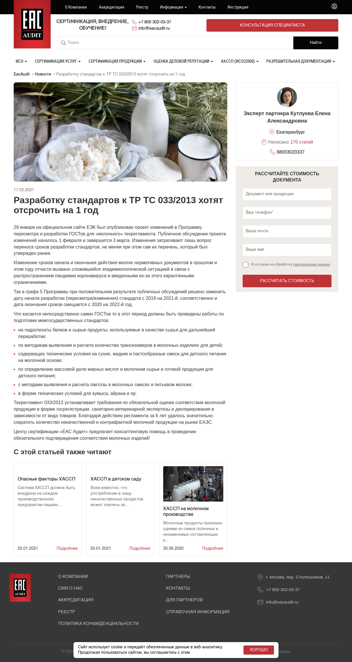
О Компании (73, 576)
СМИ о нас (70, 588)
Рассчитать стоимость (287, 280)
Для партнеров (184, 600)
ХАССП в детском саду (116, 478)
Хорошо (258, 650)
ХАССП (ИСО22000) (240, 60)
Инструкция (238, 7)
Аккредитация (111, 7)
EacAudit (22, 74)
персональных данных (311, 264)
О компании (76, 7)
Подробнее (67, 548)
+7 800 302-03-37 (185, 25)
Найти (316, 42)
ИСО (21, 60)
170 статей (301, 141)
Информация (173, 7)
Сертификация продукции (117, 60)
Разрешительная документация (300, 60)
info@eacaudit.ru (234, 25)
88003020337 (291, 151)
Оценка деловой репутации (183, 60)
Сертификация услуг (58, 60)
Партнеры (178, 576)
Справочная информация (198, 611)
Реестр (142, 7)
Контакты (207, 7)
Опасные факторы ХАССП (46, 478)
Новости (43, 74)
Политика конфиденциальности (98, 623)
